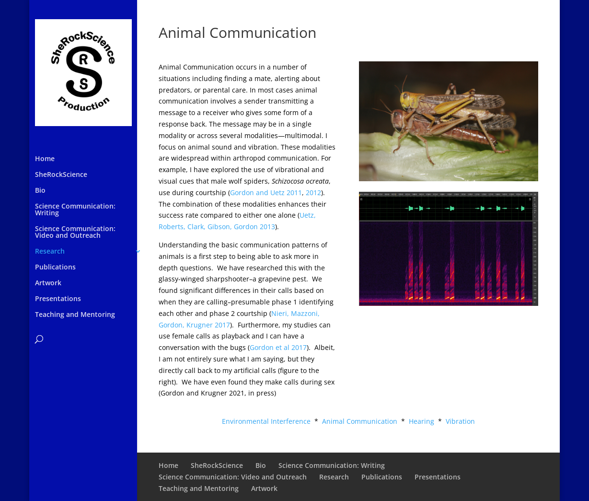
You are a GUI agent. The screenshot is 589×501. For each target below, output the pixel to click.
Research (50, 252)
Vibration (460, 421)
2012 (313, 192)
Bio (40, 191)
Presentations (58, 299)
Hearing (421, 421)
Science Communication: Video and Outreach (75, 232)
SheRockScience (61, 175)
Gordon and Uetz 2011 (266, 192)
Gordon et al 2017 (278, 347)
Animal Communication (359, 421)
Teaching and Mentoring (75, 315)
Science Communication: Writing (75, 210)
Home (45, 159)
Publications (55, 267)
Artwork (48, 283)
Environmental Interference (266, 421)
